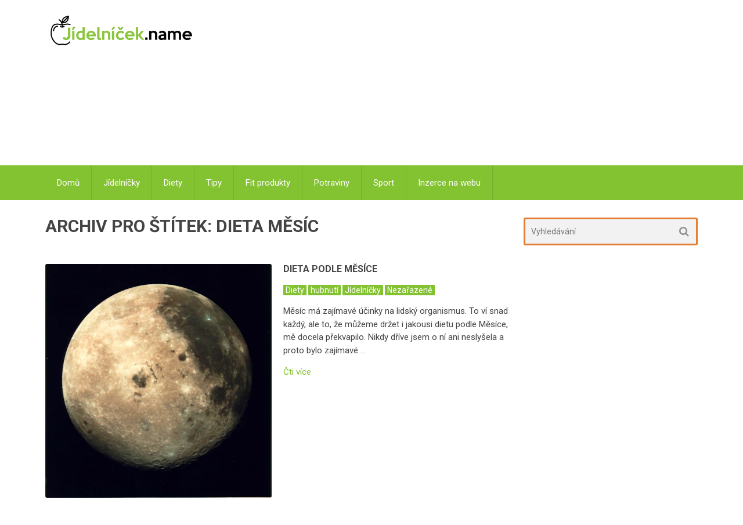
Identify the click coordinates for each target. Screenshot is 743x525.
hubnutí (324, 290)
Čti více (297, 372)
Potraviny (331, 183)
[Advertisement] (453, 84)
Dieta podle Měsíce (330, 268)
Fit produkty (268, 183)
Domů (68, 183)
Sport (383, 183)
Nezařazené (409, 290)
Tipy (214, 183)
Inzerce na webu (449, 183)
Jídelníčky (121, 183)
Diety (173, 183)
